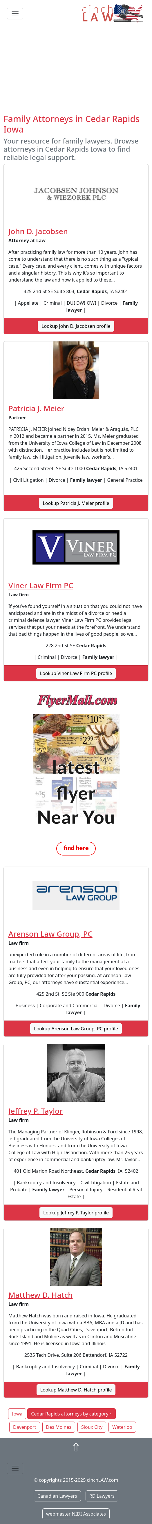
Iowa (17, 1414)
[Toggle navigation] (15, 13)
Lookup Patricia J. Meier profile (76, 503)
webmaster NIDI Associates (76, 1514)
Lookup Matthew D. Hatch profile (76, 1390)
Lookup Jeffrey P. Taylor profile (76, 1212)
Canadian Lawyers (57, 1496)
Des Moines (58, 1427)
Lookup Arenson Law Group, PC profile (76, 1028)
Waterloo (122, 1427)
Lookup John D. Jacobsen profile (76, 326)
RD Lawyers (102, 1496)
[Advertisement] (76, 70)
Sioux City (91, 1427)
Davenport (24, 1427)
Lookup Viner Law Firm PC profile (76, 673)
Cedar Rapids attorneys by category (69, 1414)
